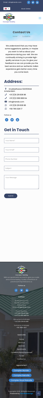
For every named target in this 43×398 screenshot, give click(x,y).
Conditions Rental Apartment (21, 352)
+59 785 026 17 (15, 109)
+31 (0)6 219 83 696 (21, 313)
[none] (6, 8)
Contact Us (21, 359)
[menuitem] (6, 8)
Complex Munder (21, 370)
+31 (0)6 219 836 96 (17, 94)
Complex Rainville (21, 375)
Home (15, 36)
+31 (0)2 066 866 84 (18, 98)
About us (21, 342)
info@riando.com (14, 2)
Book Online (25, 9)
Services (21, 346)
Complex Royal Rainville (21, 380)
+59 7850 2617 (21, 327)
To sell (21, 356)
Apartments (21, 349)
